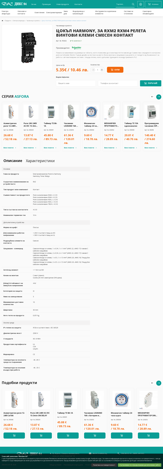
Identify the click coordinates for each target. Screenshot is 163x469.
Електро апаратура (6, 12)
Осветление (39, 12)
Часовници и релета (33, 21)
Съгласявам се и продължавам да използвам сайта (140, 465)
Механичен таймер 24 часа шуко (91, 124)
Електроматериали (54, 12)
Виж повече (10, 148)
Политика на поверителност (104, 465)
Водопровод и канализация (78, 12)
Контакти (78, 4)
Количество (95, 65)
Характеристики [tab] (40, 160)
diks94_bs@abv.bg (99, 453)
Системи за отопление (128, 12)
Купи (115, 69)
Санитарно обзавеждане (148, 12)
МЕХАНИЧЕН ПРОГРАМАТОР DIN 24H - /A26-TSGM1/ (111, 124)
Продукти (8, 21)
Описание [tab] (12, 160)
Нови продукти (62, 4)
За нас (33, 4)
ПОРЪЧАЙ (152, 83)
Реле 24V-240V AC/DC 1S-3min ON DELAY (30, 124)
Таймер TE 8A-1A (50, 124)
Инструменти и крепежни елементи (105, 12)
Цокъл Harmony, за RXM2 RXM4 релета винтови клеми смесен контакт (64, 21)
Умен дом (66, 12)
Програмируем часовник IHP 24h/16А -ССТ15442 (152, 124)
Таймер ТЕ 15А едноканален (131, 124)
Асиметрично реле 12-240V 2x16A (10, 124)
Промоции (46, 4)
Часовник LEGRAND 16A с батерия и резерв (70, 124)
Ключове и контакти (22, 12)
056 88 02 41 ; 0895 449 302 (132, 453)
